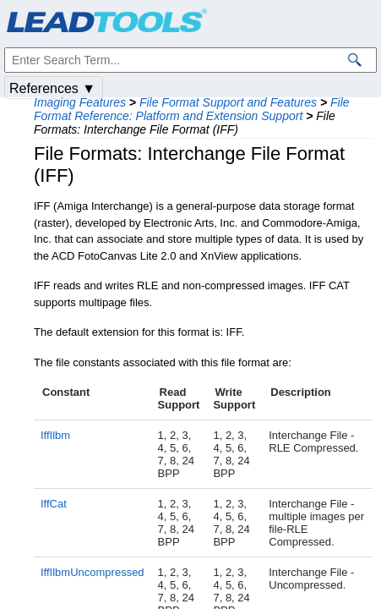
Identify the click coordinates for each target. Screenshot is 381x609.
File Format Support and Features (228, 102)
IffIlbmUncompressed (92, 572)
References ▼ (52, 88)
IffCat (54, 503)
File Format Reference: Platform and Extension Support (192, 109)
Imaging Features (80, 102)
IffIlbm (55, 435)
